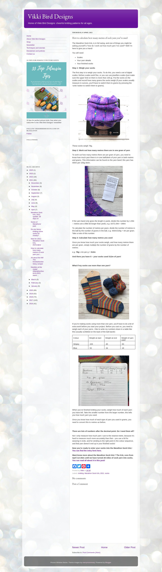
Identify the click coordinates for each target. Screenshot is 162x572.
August (34, 196)
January (34, 286)
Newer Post (78, 547)
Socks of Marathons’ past (36, 224)
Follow (29, 134)
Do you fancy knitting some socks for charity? (37, 232)
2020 (31, 290)
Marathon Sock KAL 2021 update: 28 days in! (36, 216)
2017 (31, 300)
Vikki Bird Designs (50, 16)
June (33, 203)
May (33, 206)
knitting (81, 473)
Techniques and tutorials (36, 48)
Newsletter (31, 45)
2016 (31, 304)
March (33, 279)
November (35, 186)
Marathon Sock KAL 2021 (94, 473)
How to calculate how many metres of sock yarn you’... (37, 251)
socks (107, 473)
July (33, 200)
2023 (31, 173)
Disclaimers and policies (36, 51)
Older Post (129, 547)
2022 (31, 177)
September (35, 193)
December (35, 183)
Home (104, 547)
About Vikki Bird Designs (36, 39)
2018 (31, 297)
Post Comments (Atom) (91, 552)
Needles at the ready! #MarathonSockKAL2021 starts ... (37, 271)
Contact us (31, 54)
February (35, 283)
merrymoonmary (89, 562)
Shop (29, 42)
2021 (31, 180)
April (33, 210)
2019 (31, 294)
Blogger (108, 562)
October (34, 190)
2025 (31, 170)
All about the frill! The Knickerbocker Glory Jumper (37, 261)
